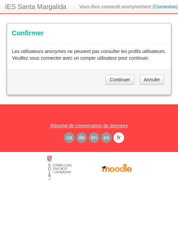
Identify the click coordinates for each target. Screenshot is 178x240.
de (82, 137)
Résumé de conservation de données (89, 125)
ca (69, 137)
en (94, 137)
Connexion (165, 6)
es (106, 137)
